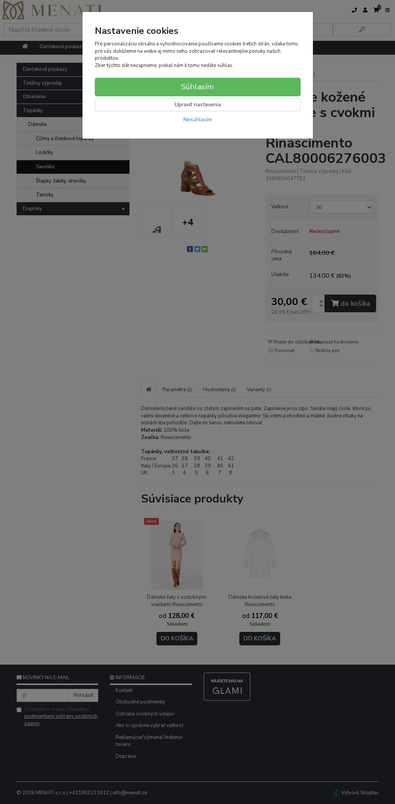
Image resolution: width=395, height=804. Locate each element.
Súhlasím (197, 87)
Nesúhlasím (197, 119)
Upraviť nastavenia (198, 104)
